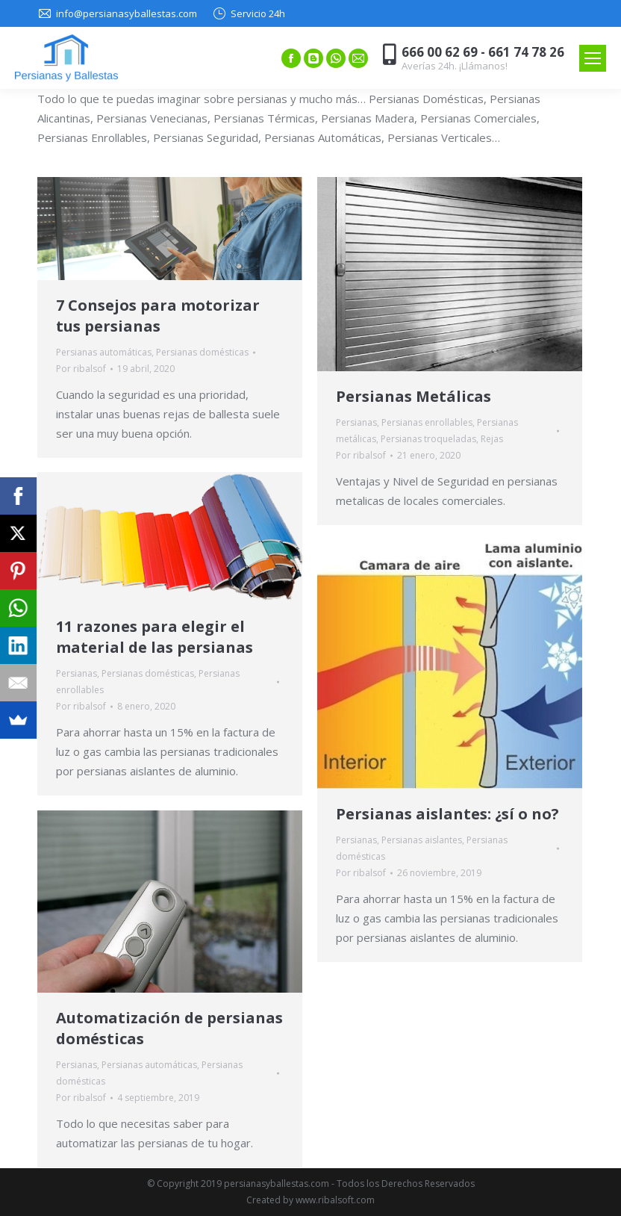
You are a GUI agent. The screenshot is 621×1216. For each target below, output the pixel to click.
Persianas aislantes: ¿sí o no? (447, 814)
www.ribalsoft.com (335, 1200)
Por (81, 368)
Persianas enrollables (426, 422)
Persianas (356, 422)
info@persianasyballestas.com (126, 13)
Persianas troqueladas (428, 438)
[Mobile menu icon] (592, 58)
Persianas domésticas (202, 352)
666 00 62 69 (440, 52)
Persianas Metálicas (413, 396)
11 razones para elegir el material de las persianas (154, 636)
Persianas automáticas (104, 352)
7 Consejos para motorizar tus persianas (158, 315)
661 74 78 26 (526, 52)
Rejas (492, 438)
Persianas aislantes (421, 840)
